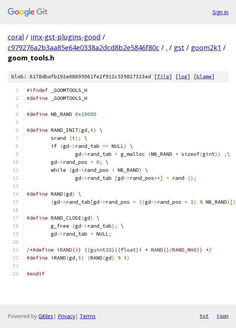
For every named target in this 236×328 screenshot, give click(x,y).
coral (16, 36)
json (222, 315)
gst (179, 47)
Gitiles (45, 316)
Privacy (66, 316)
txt (204, 315)
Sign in (220, 12)
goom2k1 (206, 47)
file (163, 76)
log (182, 76)
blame (204, 76)
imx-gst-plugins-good (65, 36)
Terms (88, 316)
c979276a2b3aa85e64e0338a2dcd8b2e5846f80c (83, 47)
